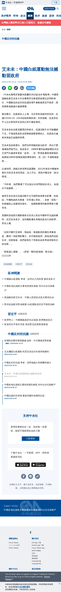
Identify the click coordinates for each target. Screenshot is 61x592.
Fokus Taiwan (14, 548)
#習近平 (19, 264)
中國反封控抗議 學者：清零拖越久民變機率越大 (27, 362)
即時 (15, 15)
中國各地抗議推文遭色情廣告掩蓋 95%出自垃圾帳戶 (30, 384)
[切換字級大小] (22, 88)
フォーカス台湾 (14, 545)
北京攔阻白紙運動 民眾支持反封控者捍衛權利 (26, 351)
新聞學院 (35, 559)
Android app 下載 (38, 545)
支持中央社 (49, 9)
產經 (44, 15)
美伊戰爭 (6, 15)
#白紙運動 (8, 264)
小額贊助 (30, 438)
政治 (22, 15)
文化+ (34, 554)
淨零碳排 (35, 556)
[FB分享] (4, 88)
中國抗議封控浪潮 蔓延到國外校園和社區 (24, 395)
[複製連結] (16, 88)
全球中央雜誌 (37, 551)
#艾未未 (29, 264)
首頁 (3, 29)
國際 (30, 15)
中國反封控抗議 (18, 334)
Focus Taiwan (14, 543)
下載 (55, 2)
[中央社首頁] (30, 8)
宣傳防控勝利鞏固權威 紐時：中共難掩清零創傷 (27, 340)
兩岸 (37, 15)
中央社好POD (37, 565)
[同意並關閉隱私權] (59, 584)
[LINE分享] (10, 88)
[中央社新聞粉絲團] (30, 533)
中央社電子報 (37, 562)
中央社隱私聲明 (24, 587)
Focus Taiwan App (39, 548)
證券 (51, 15)
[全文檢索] (57, 8)
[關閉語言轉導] (59, 574)
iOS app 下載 (37, 543)
